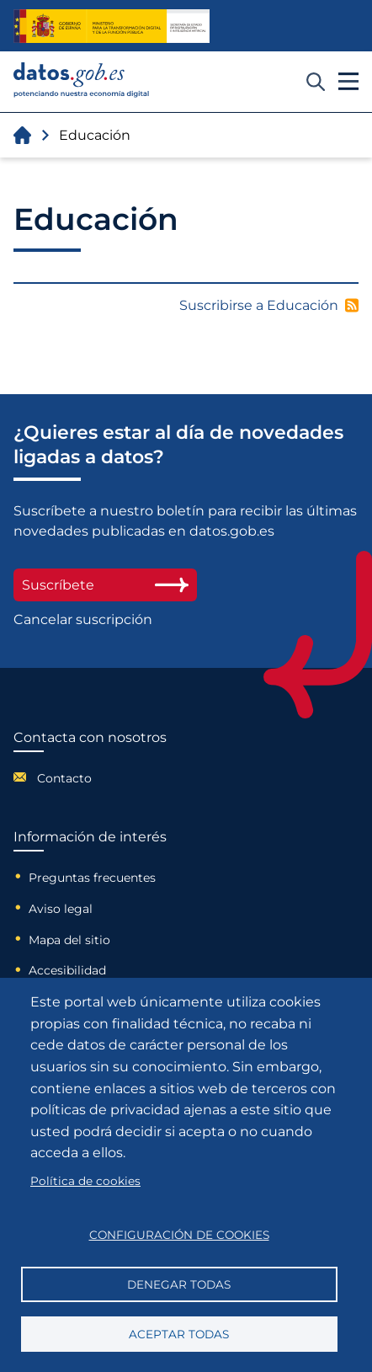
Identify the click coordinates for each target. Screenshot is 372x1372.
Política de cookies (85, 1181)
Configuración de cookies (179, 1234)
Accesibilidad (67, 970)
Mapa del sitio (69, 940)
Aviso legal (61, 908)
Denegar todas (179, 1284)
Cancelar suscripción (82, 619)
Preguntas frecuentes (92, 877)
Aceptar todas (179, 1334)
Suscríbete (105, 585)
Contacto (64, 778)
